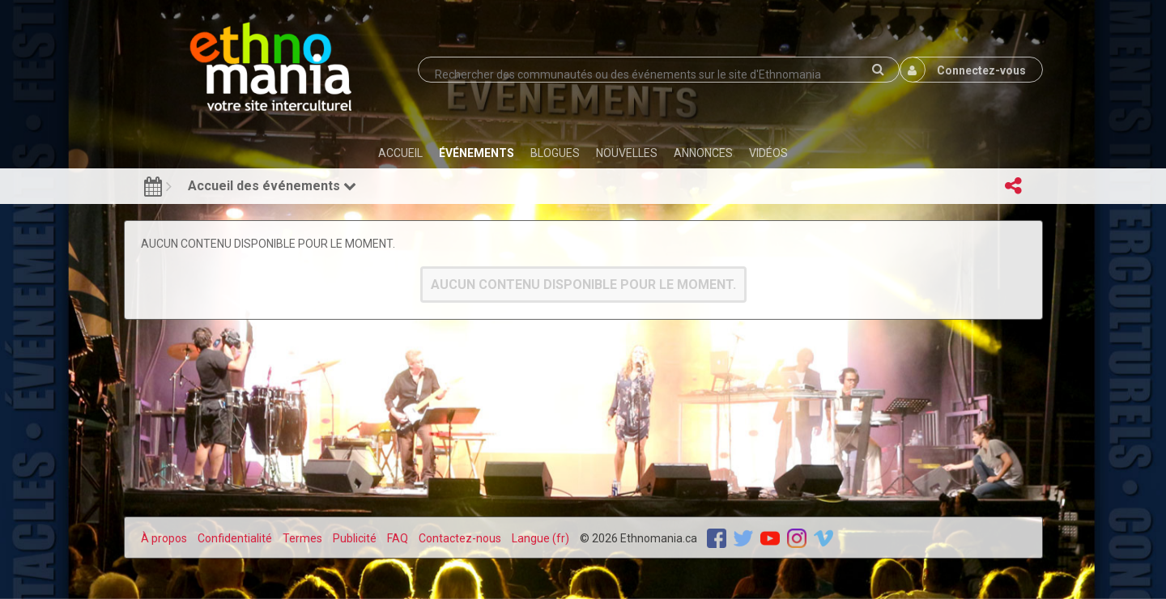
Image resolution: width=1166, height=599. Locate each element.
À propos (164, 538)
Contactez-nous (460, 538)
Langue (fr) (540, 538)
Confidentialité (235, 538)
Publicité (355, 538)
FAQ (397, 538)
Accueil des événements (272, 185)
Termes (302, 538)
